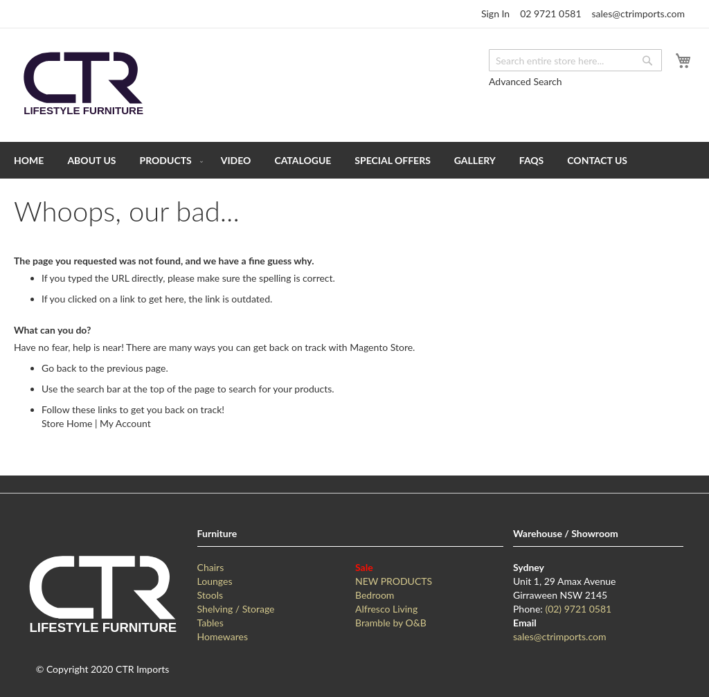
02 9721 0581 (550, 13)
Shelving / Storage (236, 609)
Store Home (67, 423)
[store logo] (83, 84)
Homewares (222, 636)
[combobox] (575, 60)
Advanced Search (525, 81)
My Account (125, 423)
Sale (364, 567)
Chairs (210, 567)
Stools (210, 595)
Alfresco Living (386, 609)
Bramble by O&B (391, 622)
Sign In (495, 13)
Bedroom (374, 595)
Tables (210, 622)
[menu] (354, 160)
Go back (59, 368)
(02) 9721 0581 (578, 609)
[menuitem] (29, 160)
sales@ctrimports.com (638, 13)
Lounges (215, 581)
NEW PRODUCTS (393, 581)
